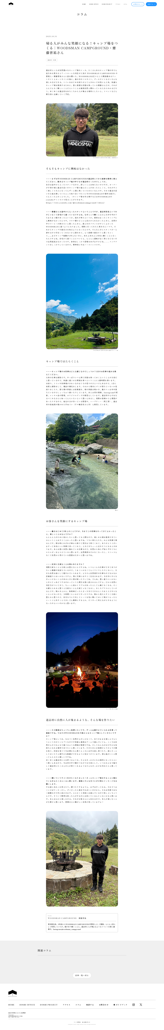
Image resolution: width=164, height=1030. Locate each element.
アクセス (118, 4)
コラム (125, 4)
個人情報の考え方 (86, 1022)
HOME (84, 4)
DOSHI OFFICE (94, 4)
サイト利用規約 (77, 1022)
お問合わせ (137, 4)
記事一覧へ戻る (82, 975)
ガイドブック (121, 1005)
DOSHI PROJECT (107, 4)
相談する (151, 4)
